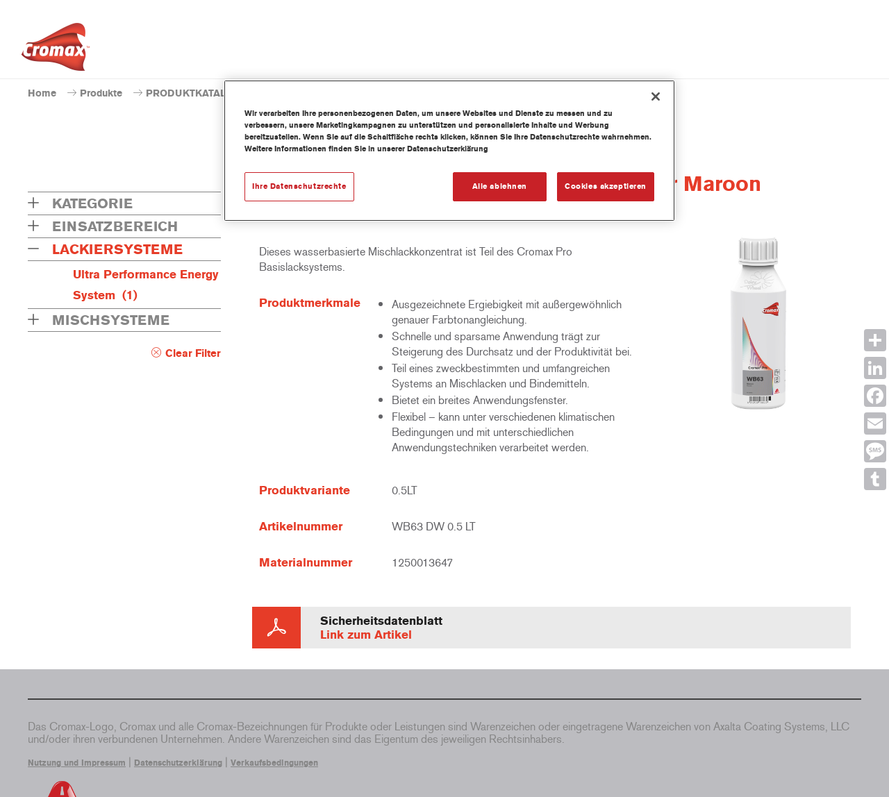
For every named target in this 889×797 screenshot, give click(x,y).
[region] (449, 150)
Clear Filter (193, 353)
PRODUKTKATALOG (193, 93)
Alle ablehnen (499, 186)
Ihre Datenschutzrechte (299, 186)
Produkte (101, 93)
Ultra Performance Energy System (146, 284)
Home (42, 93)
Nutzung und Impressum (77, 763)
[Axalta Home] (55, 50)
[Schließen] (655, 96)
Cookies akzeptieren (606, 186)
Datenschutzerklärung (178, 763)
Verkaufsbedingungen (274, 763)
